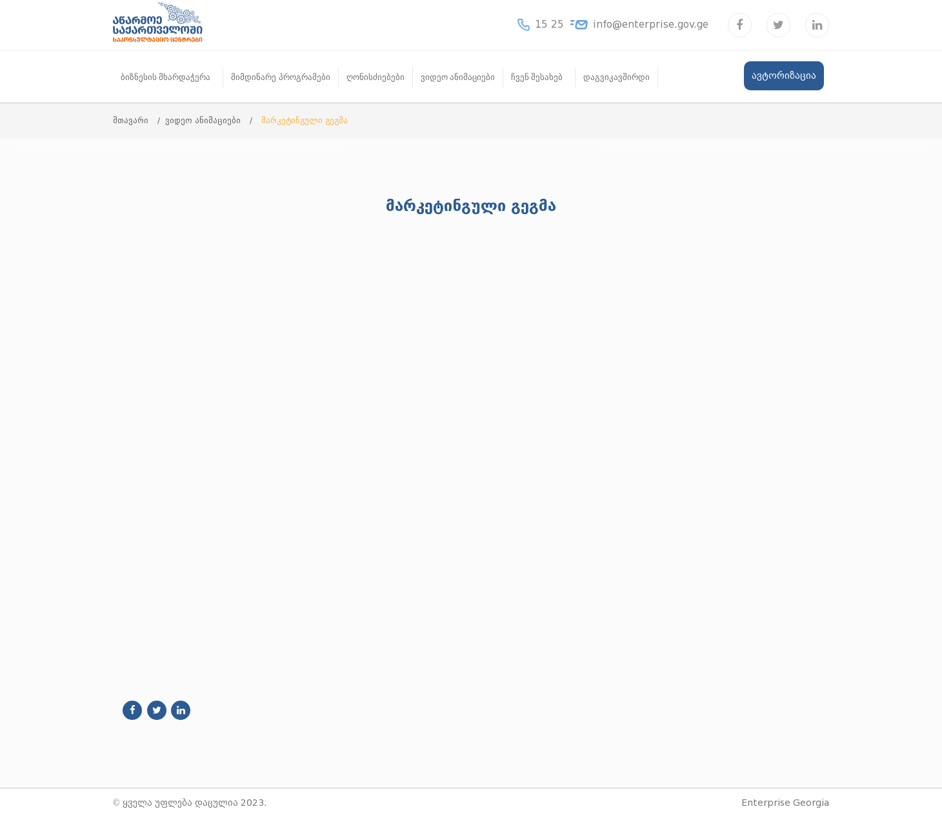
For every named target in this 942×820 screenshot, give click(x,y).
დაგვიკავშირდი (616, 77)
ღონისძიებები (375, 77)
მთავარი (132, 120)
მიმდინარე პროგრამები (280, 77)
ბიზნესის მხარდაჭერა (165, 77)
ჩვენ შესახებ (537, 77)
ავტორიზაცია (784, 75)
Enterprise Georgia (785, 802)
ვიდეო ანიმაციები (458, 77)
